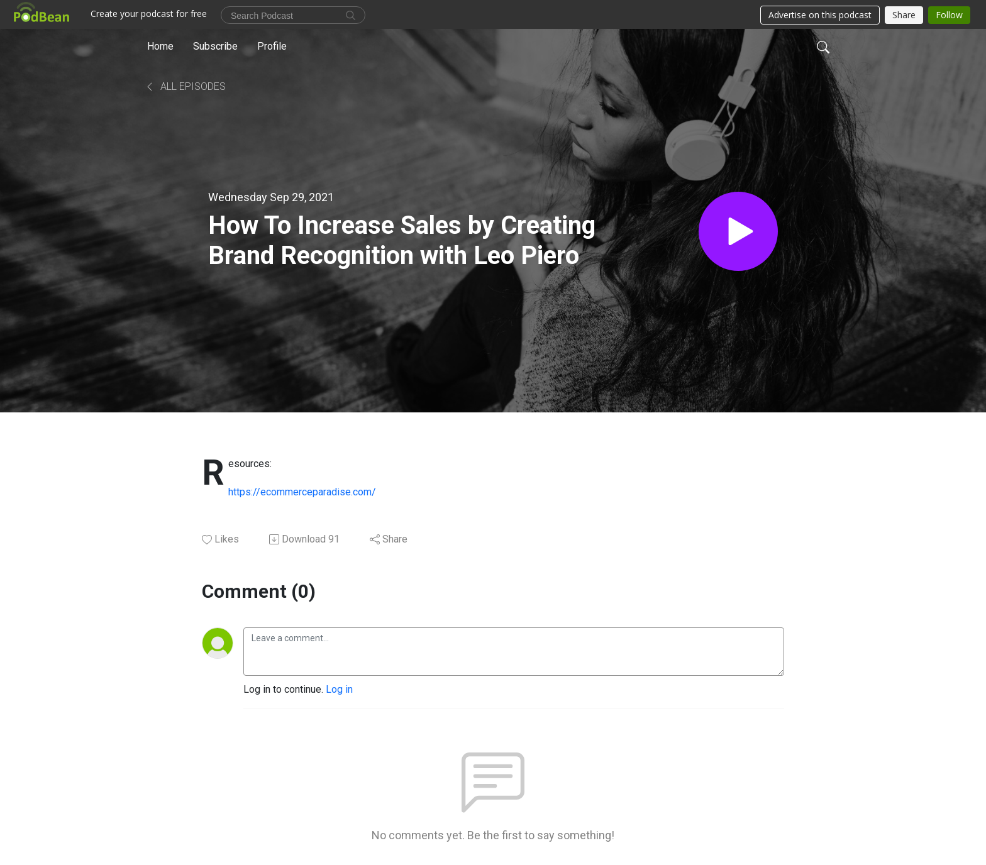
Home (160, 46)
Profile (272, 46)
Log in (339, 689)
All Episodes (185, 86)
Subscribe (215, 46)
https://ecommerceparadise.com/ (302, 492)
